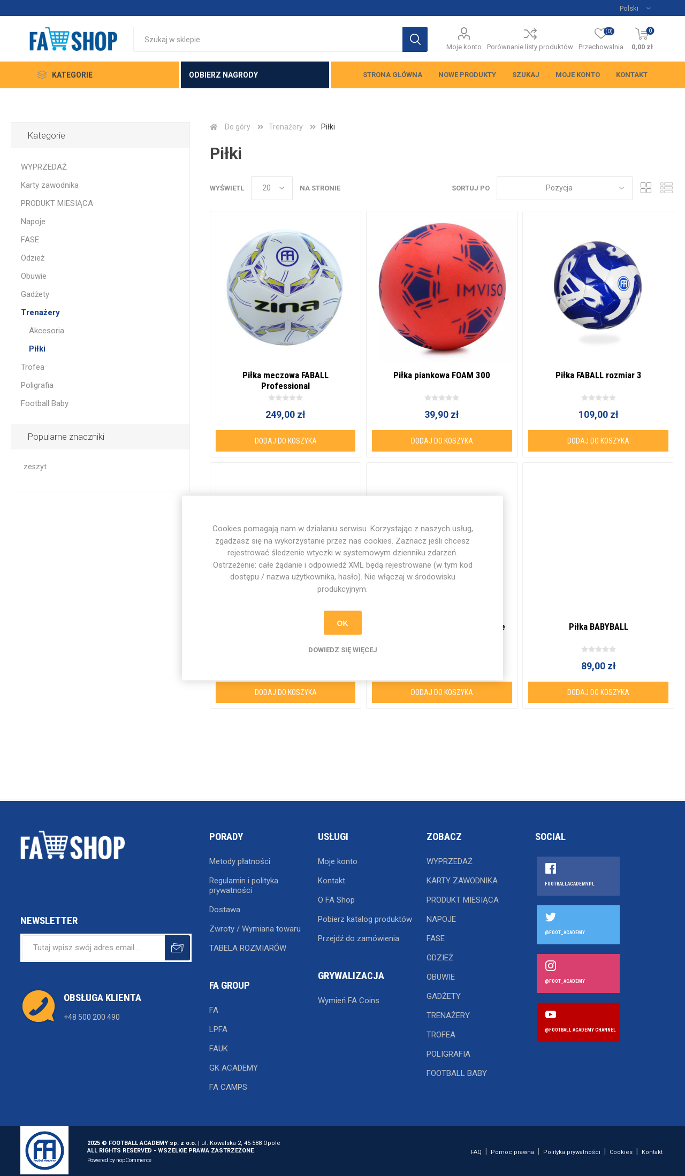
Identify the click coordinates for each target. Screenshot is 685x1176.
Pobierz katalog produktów (365, 919)
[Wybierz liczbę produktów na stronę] (272, 188)
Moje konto (464, 47)
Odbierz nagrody (223, 75)
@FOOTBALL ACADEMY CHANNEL (580, 1030)
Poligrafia (37, 385)
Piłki (37, 349)
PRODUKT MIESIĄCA (57, 203)
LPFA (218, 1029)
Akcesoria (46, 330)
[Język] (635, 8)
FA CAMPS (228, 1087)
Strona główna (392, 75)
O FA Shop (336, 900)
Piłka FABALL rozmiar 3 (598, 375)
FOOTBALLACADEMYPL (570, 884)
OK (342, 622)
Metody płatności (239, 861)
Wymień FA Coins (348, 1000)
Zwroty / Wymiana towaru (255, 929)
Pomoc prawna (512, 1152)
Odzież (32, 258)
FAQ (476, 1152)
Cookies (621, 1152)
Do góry (237, 127)
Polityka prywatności (571, 1152)
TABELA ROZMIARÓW (247, 948)
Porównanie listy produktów (530, 47)
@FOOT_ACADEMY (565, 932)
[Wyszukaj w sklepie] (267, 39)
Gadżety (35, 294)
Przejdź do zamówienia (358, 938)
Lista (666, 188)
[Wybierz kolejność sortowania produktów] (565, 188)
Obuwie (34, 276)
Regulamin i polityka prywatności (243, 885)
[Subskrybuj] (93, 947)
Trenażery (40, 312)
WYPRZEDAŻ (44, 167)
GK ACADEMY (233, 1068)
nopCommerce (133, 1160)
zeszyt (35, 466)
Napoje (33, 221)
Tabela (646, 188)
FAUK (218, 1048)
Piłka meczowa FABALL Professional (285, 380)
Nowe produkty (467, 75)
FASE (30, 240)
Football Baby (44, 403)
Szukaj (525, 75)
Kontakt (632, 75)
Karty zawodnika (50, 185)
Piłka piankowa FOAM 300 (441, 375)
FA (213, 1010)
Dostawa (224, 909)
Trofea (32, 367)
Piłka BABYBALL (598, 626)
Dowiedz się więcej (342, 650)
